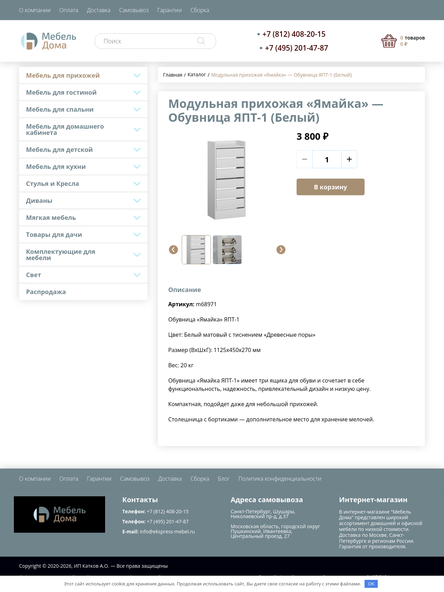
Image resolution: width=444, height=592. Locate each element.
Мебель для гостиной (61, 92)
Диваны (39, 200)
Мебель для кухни (56, 166)
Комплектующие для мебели (60, 254)
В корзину (330, 187)
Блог (224, 478)
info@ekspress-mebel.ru (167, 531)
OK (371, 584)
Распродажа (46, 292)
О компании (35, 10)
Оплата (68, 10)
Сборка (199, 10)
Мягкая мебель (51, 217)
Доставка (99, 10)
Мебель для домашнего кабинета (65, 129)
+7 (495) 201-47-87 (296, 47)
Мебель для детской (59, 149)
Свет (33, 275)
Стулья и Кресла (52, 183)
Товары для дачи (54, 234)
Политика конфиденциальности (279, 478)
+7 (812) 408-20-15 (294, 34)
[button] (173, 249)
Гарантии (169, 10)
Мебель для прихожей (63, 75)
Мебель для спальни (60, 109)
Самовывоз (134, 10)
